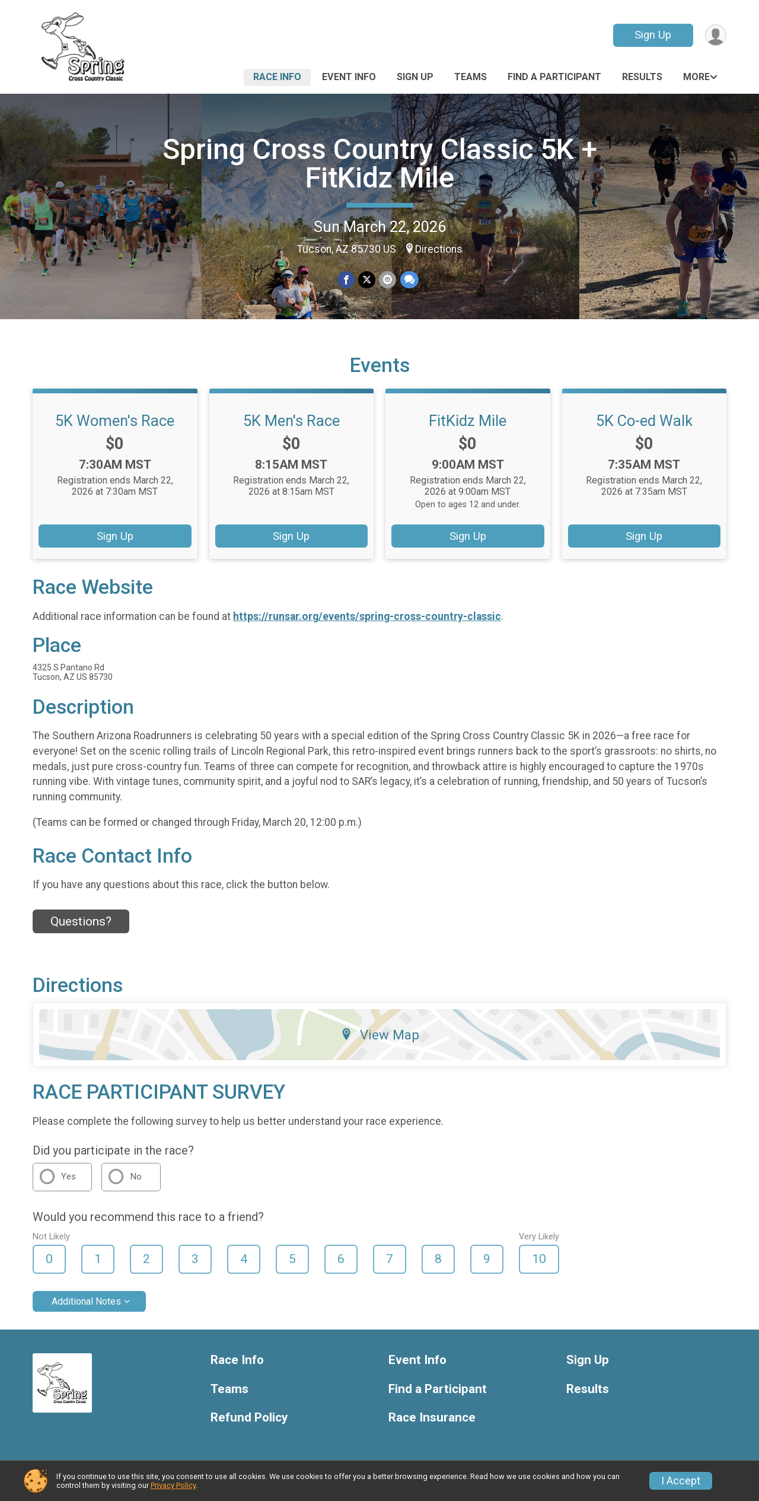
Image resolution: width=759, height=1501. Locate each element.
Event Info (349, 76)
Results (642, 76)
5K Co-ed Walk (644, 421)
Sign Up (652, 34)
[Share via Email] (387, 279)
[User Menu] (715, 35)
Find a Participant (554, 76)
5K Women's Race (114, 421)
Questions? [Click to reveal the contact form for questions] (80, 921)
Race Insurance (432, 1417)
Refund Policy (249, 1417)
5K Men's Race (291, 421)
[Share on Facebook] (346, 279)
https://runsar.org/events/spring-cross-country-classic (367, 616)
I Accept (680, 1481)
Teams (470, 76)
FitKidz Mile (467, 421)
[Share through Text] (409, 279)
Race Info (277, 76)
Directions (439, 249)
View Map (379, 1034)
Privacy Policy (173, 1485)
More (696, 76)
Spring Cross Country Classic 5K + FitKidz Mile (379, 163)
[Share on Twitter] (366, 279)
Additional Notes (86, 1301)
